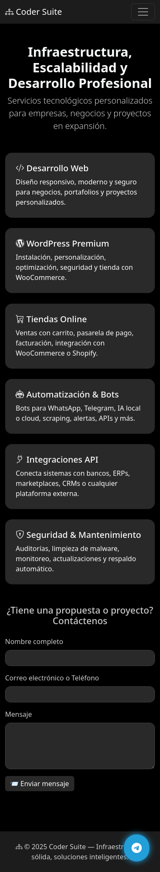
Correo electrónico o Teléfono (52, 680)
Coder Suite (33, 11)
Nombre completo (34, 643)
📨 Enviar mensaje (39, 785)
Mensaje (18, 716)
